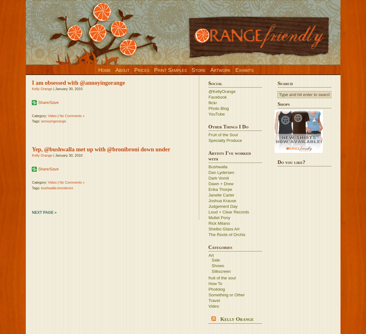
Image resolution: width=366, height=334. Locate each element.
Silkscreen (221, 271)
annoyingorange (53, 121)
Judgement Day (223, 206)
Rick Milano (219, 223)
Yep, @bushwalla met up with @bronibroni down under (101, 149)
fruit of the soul (222, 278)
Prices (141, 70)
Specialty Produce (225, 140)
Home (104, 70)
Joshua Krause (222, 200)
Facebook (218, 97)
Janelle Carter (221, 195)
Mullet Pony (219, 217)
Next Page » (44, 212)
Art (211, 255)
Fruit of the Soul (223, 134)
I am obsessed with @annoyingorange (78, 83)
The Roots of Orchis (227, 234)
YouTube (217, 114)
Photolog (217, 289)
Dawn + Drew (221, 183)
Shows (218, 265)
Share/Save (48, 102)
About (122, 70)
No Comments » (71, 116)
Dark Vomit (219, 178)
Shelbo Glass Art (224, 229)
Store (199, 70)
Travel (214, 300)
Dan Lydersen (221, 172)
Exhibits (244, 70)
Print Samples (170, 70)
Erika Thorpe (220, 189)
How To (215, 283)
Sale (216, 260)
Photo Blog (219, 108)
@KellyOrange (222, 91)
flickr (213, 102)
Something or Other (227, 295)
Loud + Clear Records (229, 212)
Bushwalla (218, 166)
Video (52, 116)
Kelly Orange (42, 89)
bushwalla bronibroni (57, 188)
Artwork (220, 70)
